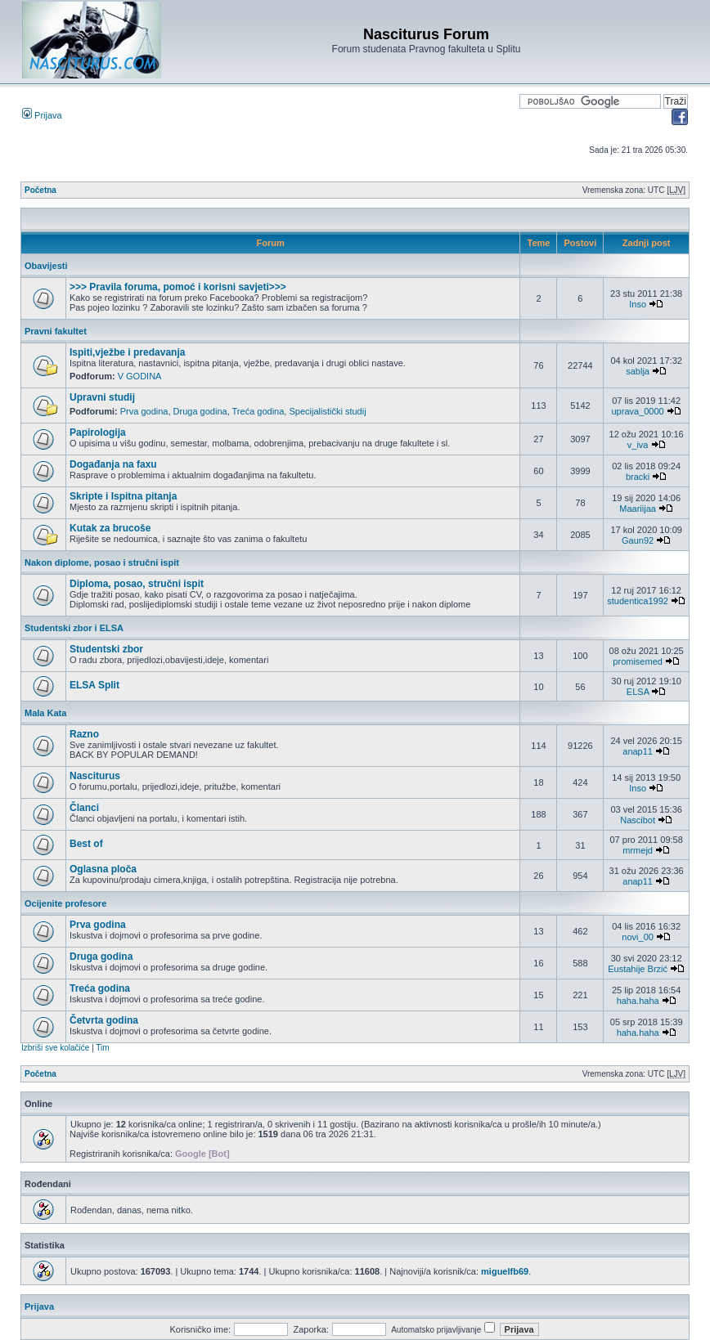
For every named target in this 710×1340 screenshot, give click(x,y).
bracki (637, 477)
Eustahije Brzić (637, 969)
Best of (86, 843)
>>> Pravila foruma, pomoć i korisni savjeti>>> (178, 287)
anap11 (637, 751)
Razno (84, 734)
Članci (84, 807)
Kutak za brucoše (110, 528)
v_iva (638, 445)
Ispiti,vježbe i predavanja (127, 352)
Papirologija (98, 432)
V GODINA (140, 376)
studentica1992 (637, 601)
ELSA (638, 692)
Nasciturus (95, 776)
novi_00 (638, 937)
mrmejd (637, 850)
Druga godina (200, 411)
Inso (637, 304)
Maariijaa (637, 508)
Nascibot (637, 820)
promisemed (638, 661)
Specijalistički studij (327, 411)
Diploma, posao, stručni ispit (137, 583)
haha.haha (638, 1001)
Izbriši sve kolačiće (55, 1047)
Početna (40, 190)
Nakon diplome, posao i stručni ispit (102, 562)
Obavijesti (46, 266)
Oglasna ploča (103, 869)
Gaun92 (638, 540)
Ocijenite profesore (65, 903)
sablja (637, 371)
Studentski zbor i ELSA (74, 628)
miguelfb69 (504, 1271)
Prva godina (144, 411)
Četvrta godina (104, 1020)
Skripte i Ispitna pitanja (123, 496)
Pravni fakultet (56, 331)
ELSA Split (94, 685)
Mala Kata (45, 713)
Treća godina (258, 411)
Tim (102, 1047)
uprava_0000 (638, 411)
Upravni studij (102, 397)
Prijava (42, 115)
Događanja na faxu (113, 464)
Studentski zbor (106, 649)
